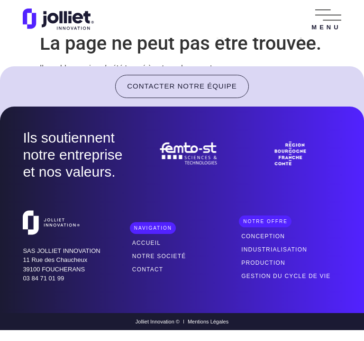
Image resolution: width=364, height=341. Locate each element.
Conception (263, 236)
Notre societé (159, 256)
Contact (148, 269)
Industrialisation (274, 249)
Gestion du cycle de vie (285, 276)
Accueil (146, 243)
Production (263, 263)
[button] (328, 15)
